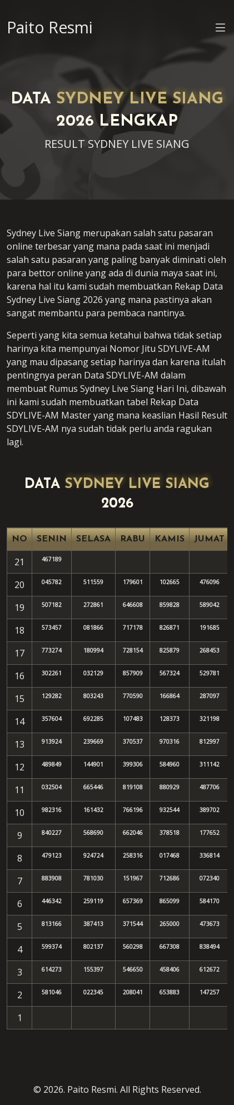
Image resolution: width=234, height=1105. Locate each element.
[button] (220, 29)
